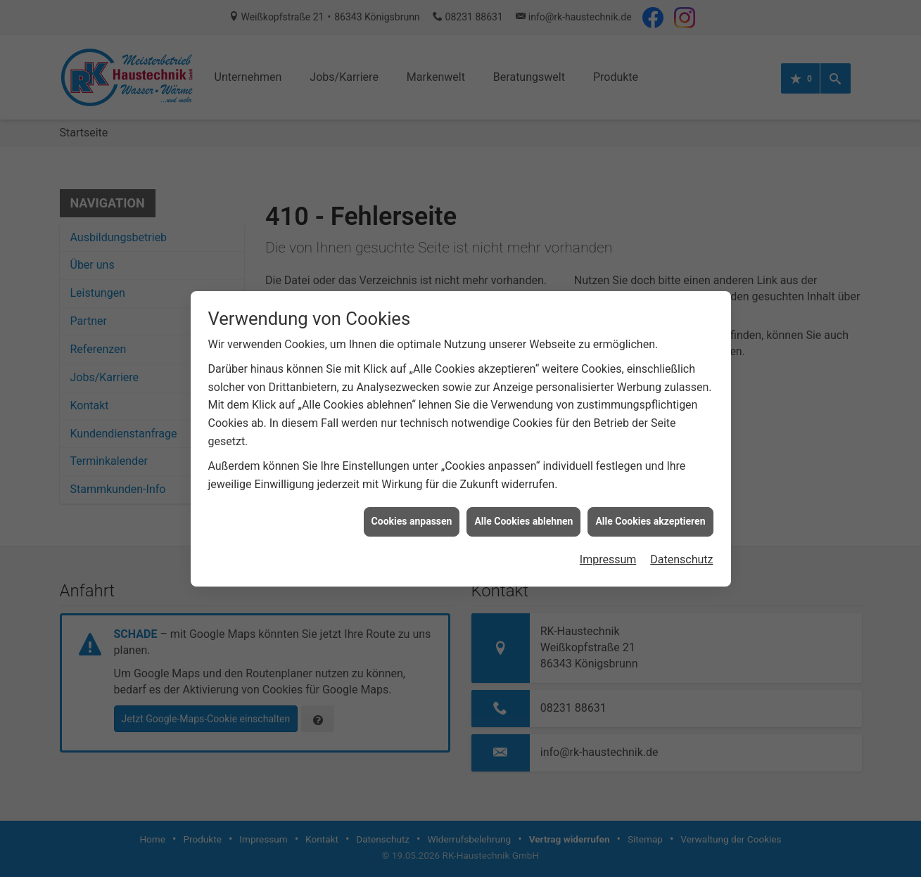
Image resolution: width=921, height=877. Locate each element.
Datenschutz (681, 545)
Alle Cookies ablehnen (523, 507)
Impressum (608, 545)
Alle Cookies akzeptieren (650, 507)
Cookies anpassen (411, 507)
